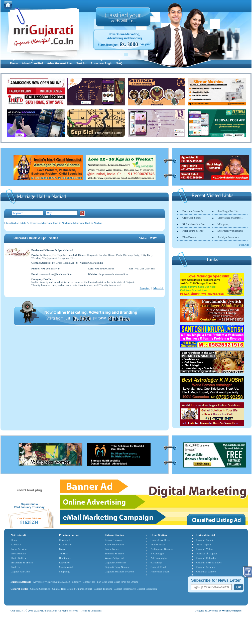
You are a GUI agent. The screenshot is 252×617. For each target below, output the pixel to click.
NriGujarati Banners (162, 548)
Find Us (15, 566)
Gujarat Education (147, 588)
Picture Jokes (158, 544)
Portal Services (19, 548)
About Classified (32, 63)
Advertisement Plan (60, 63)
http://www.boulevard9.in (113, 274)
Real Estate (65, 544)
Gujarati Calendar (206, 557)
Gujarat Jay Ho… (160, 539)
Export (62, 548)
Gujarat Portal (19, 588)
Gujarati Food (158, 566)
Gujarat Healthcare (124, 588)
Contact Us (89, 581)
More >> (158, 287)
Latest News (111, 548)
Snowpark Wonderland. (230, 230)
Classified (10, 222)
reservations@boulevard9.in (56, 274)
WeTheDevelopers (231, 610)
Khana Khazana (113, 539)
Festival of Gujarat (206, 553)
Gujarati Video (204, 548)
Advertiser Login (101, 63)
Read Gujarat (203, 544)
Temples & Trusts (114, 553)
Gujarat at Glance (206, 571)
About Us (16, 544)
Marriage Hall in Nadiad (55, 222)
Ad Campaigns (159, 557)
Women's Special (114, 557)
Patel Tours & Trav (192, 230)
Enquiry (145, 287)
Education (64, 562)
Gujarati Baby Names (117, 566)
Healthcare (65, 557)
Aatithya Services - (227, 237)
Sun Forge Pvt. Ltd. (228, 211)
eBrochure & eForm (22, 562)
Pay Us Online (130, 581)
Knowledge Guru (114, 544)
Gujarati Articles (205, 566)
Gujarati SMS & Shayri (209, 562)
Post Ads (244, 244)
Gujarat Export (83, 588)
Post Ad (81, 63)
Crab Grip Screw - (192, 217)
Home (14, 63)
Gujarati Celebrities (115, 562)
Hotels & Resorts (29, 222)
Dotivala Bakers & (192, 211)
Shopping (64, 571)
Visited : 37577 (148, 238)
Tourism (63, 553)
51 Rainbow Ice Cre (193, 224)
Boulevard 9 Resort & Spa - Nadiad (35, 238)
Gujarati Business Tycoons (119, 571)
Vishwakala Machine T (230, 217)
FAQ (119, 63)
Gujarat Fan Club (20, 571)
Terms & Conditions (91, 610)
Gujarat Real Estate (63, 588)
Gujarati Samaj (204, 539)
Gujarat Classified (40, 588)
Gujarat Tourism (103, 588)
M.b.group (223, 224)
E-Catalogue (157, 553)
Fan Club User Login (108, 581)
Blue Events (189, 237)
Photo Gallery (18, 557)
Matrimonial (66, 566)
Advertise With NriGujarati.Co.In (51, 581)
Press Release (18, 553)
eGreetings (157, 562)
